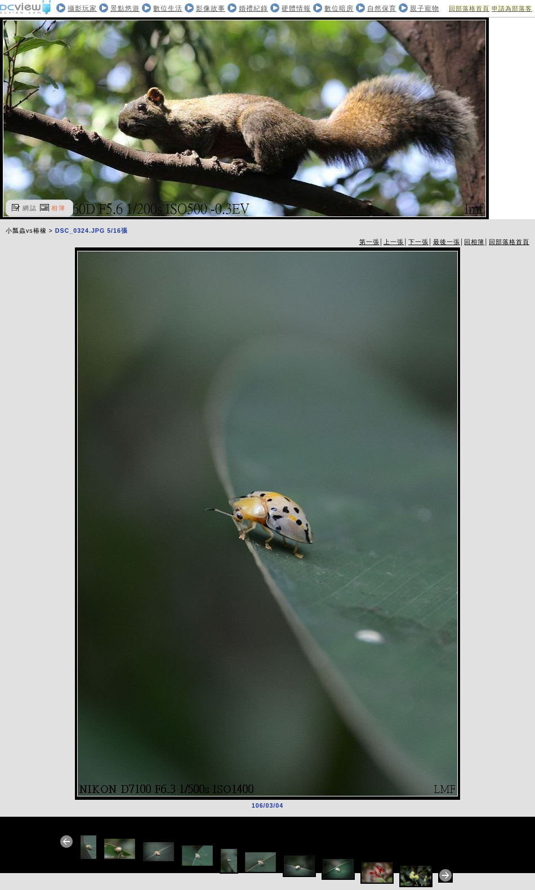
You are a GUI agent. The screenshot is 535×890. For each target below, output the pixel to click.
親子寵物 (424, 8)
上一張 (394, 241)
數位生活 (167, 8)
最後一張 (446, 241)
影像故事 (210, 8)
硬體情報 (296, 8)
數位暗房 (339, 8)
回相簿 (474, 241)
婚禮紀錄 (253, 8)
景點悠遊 (125, 8)
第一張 (369, 241)
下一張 (418, 241)
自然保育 (381, 8)
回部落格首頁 (469, 8)
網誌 (30, 208)
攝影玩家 (82, 8)
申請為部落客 (512, 8)
